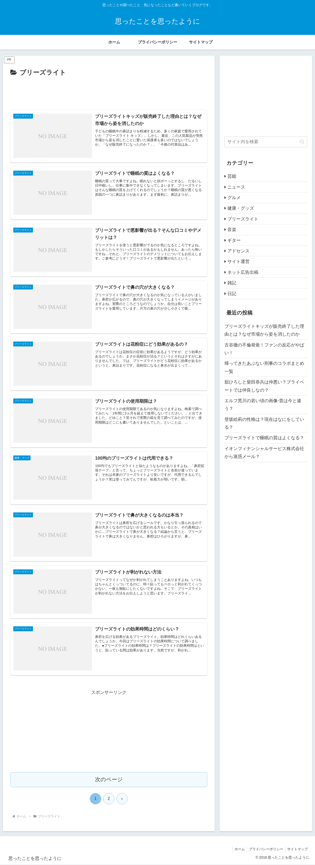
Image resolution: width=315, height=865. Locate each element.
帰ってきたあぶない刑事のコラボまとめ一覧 (264, 367)
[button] (302, 142)
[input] (265, 141)
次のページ (109, 780)
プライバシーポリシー (264, 849)
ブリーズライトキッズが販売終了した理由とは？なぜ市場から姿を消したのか (264, 330)
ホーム (237, 849)
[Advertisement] (108, 92)
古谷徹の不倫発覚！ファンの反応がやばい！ (264, 349)
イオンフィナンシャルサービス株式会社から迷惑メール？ (264, 452)
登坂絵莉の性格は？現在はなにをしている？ (264, 423)
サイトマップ (297, 849)
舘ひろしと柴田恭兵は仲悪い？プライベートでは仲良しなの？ (264, 386)
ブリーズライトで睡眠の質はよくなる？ (264, 437)
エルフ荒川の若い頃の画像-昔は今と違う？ (262, 404)
